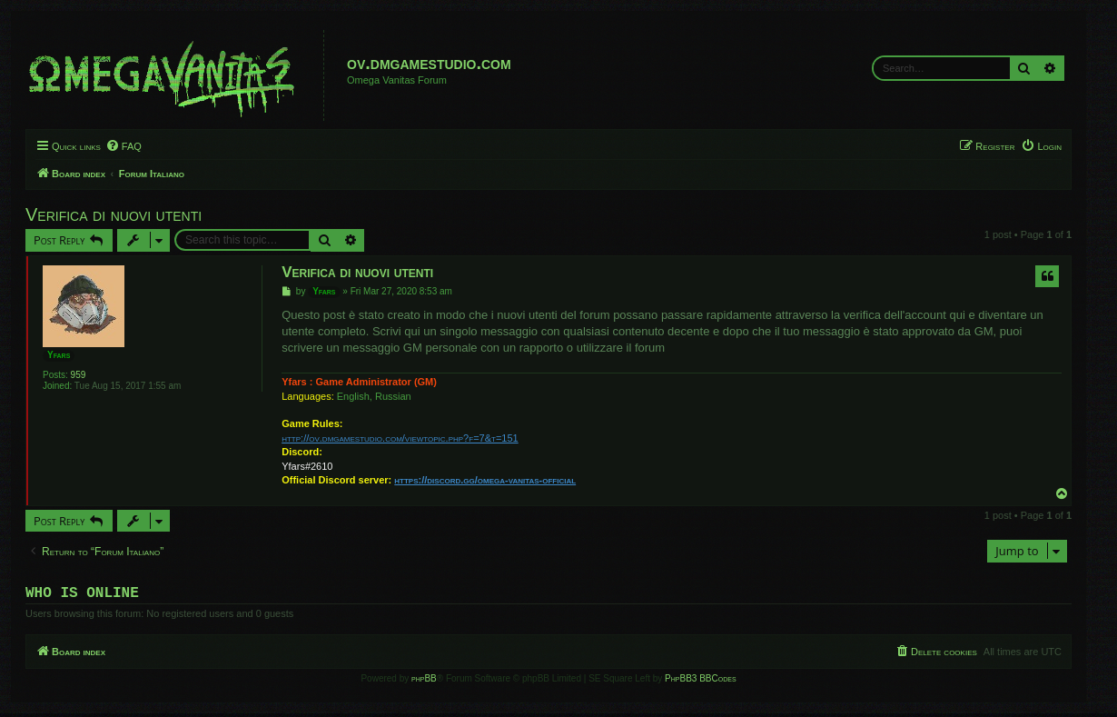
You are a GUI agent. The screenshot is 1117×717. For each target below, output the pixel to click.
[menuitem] (123, 146)
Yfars (58, 355)
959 (78, 375)
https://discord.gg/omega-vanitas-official (485, 479)
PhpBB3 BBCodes (700, 682)
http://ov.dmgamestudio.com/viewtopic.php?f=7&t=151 (400, 438)
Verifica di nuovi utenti (113, 214)
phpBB (424, 682)
